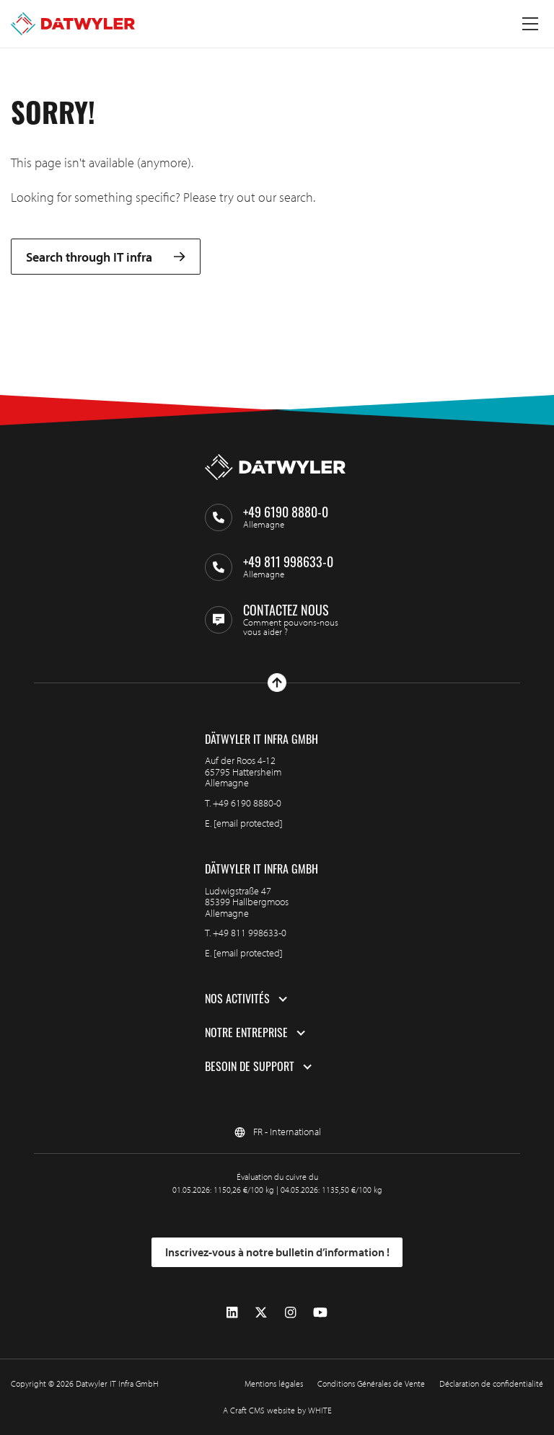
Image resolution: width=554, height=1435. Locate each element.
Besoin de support (249, 1066)
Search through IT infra (105, 257)
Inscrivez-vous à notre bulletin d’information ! (277, 1252)
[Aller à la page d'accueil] (73, 23)
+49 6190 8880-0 (247, 802)
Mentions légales (274, 1383)
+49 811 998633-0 (249, 932)
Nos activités (237, 998)
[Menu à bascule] (530, 23)
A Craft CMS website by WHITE (277, 1410)
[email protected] (248, 823)
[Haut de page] (277, 682)
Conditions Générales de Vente (371, 1383)
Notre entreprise (246, 1032)
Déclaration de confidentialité (491, 1383)
